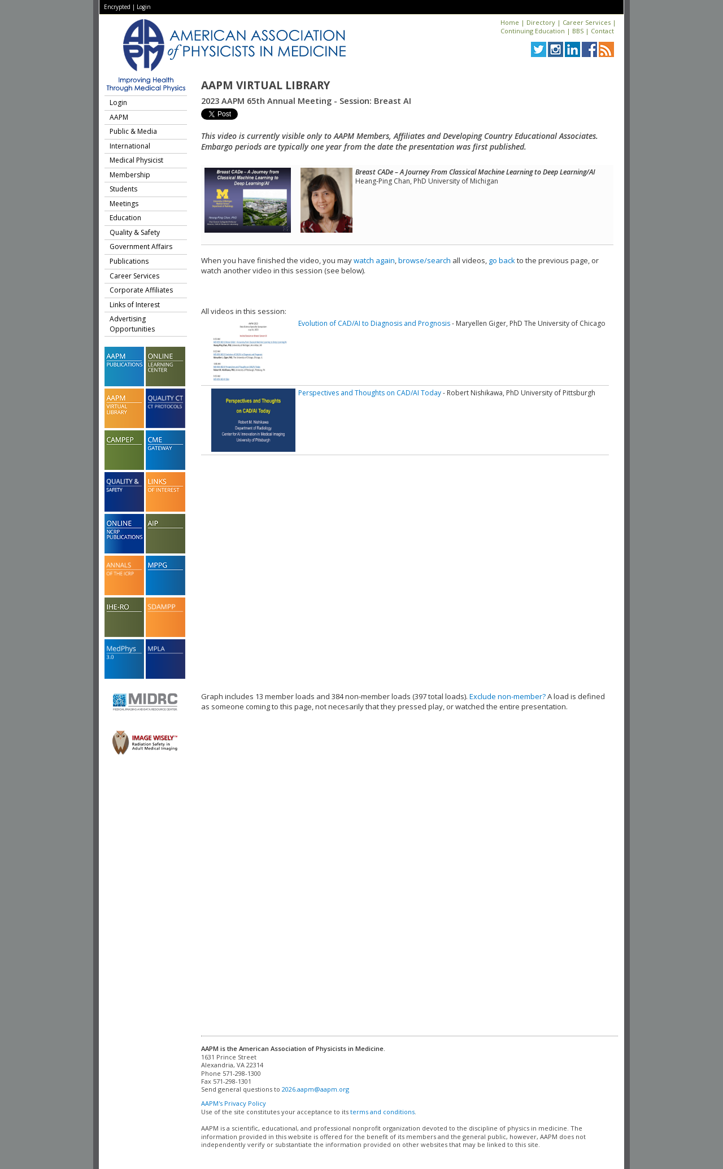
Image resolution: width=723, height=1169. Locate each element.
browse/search (424, 260)
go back (502, 260)
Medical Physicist (136, 160)
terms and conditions (382, 1111)
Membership (130, 175)
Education (125, 218)
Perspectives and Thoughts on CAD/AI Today (369, 393)
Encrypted (117, 7)
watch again (374, 260)
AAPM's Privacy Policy (233, 1103)
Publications (129, 261)
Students (123, 189)
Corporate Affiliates (141, 290)
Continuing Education (532, 31)
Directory (540, 22)
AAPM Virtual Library (265, 85)
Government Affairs (141, 246)
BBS (577, 31)
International (130, 146)
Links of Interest (135, 304)
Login (144, 7)
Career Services (587, 22)
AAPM (119, 117)
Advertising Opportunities (132, 324)
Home (509, 22)
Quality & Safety (135, 232)
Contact (602, 31)
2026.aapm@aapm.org (315, 1089)
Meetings (124, 203)
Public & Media (133, 131)
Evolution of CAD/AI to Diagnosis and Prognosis (374, 323)
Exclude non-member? (507, 696)
